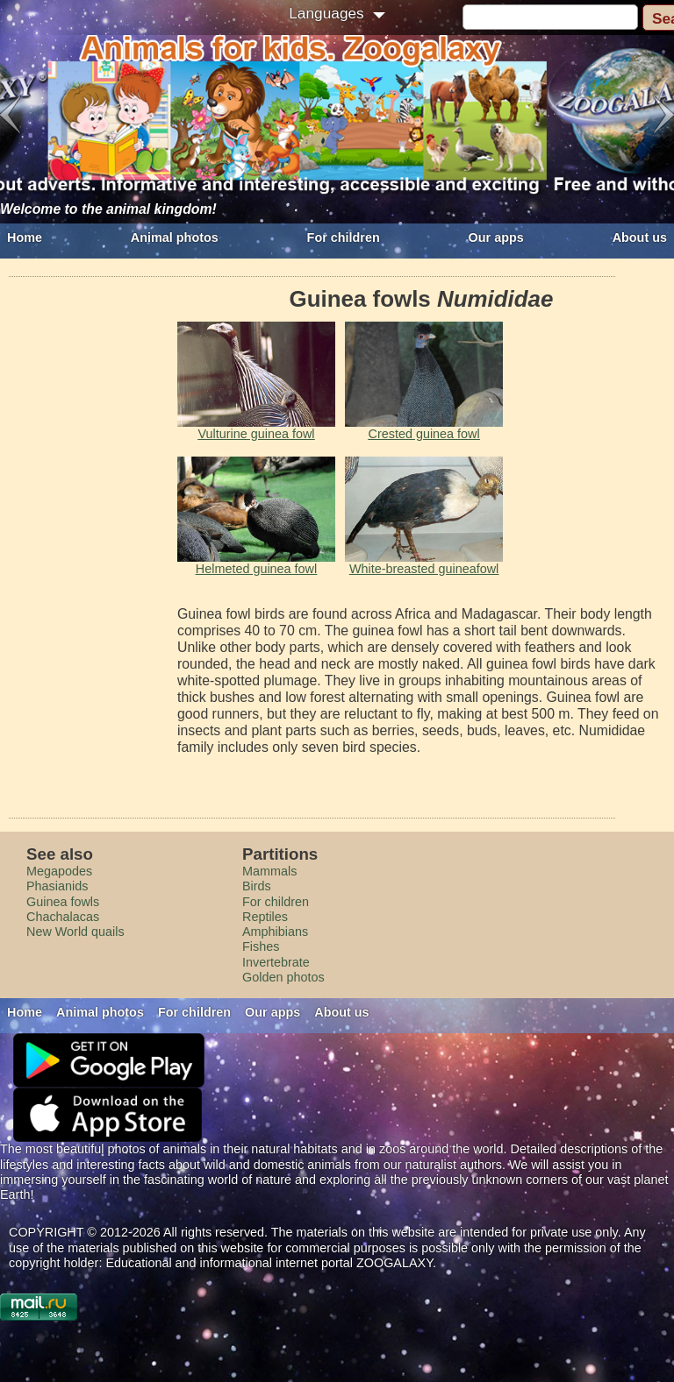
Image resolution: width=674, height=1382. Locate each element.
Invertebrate (276, 962)
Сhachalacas (62, 917)
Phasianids (57, 886)
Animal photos (175, 237)
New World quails (75, 932)
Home (24, 237)
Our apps (496, 237)
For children (343, 237)
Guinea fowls (62, 902)
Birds (256, 886)
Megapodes (59, 871)
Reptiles (265, 917)
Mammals (269, 871)
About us (640, 237)
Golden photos (283, 977)
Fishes (260, 946)
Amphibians (275, 932)
